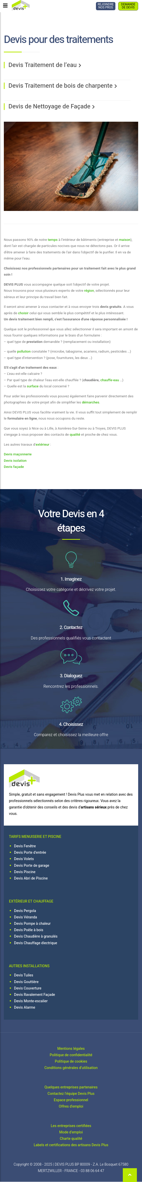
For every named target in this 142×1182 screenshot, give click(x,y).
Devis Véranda (25, 917)
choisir (23, 313)
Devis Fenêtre (25, 846)
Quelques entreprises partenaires (71, 1087)
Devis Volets (24, 859)
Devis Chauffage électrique (35, 943)
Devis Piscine (25, 872)
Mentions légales (71, 1048)
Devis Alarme (24, 1007)
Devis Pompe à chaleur (32, 923)
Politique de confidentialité (71, 1055)
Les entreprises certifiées (71, 1126)
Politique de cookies (71, 1061)
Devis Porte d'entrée (30, 852)
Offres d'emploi (71, 1106)
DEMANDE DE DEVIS (128, 6)
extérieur (42, 444)
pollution (24, 351)
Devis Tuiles (23, 975)
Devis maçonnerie (17, 454)
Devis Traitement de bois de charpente (60, 86)
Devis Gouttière (26, 982)
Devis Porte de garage (31, 865)
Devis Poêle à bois (28, 930)
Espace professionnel (71, 1100)
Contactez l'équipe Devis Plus (71, 1093)
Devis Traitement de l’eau (42, 65)
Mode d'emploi (71, 1132)
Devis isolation (15, 460)
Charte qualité (71, 1138)
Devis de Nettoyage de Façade (49, 106)
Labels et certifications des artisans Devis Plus (71, 1145)
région (89, 290)
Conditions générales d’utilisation (70, 1068)
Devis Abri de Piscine (31, 878)
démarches (90, 402)
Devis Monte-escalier (31, 1001)
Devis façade (14, 466)
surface (33, 386)
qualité (75, 434)
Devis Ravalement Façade (34, 994)
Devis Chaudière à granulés (36, 936)
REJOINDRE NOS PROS (105, 6)
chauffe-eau (109, 380)
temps (53, 239)
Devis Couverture (27, 988)
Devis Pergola (25, 911)
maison (124, 239)
